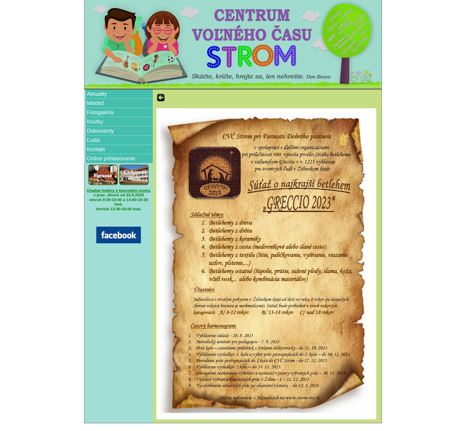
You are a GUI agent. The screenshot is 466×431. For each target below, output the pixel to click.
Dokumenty (100, 131)
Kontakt (96, 149)
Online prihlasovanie (111, 159)
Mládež (95, 103)
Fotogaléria (100, 112)
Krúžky (95, 122)
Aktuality (97, 94)
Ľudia (93, 140)
